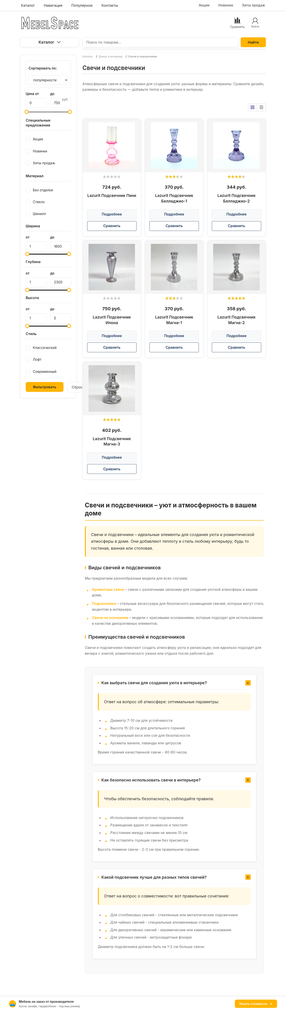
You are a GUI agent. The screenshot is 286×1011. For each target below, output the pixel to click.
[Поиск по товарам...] (160, 42)
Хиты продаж (253, 5)
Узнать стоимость (256, 1004)
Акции (204, 5)
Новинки (225, 5)
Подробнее (112, 214)
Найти (253, 42)
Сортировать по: (43, 68)
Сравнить (111, 226)
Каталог (49, 42)
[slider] (112, 176)
